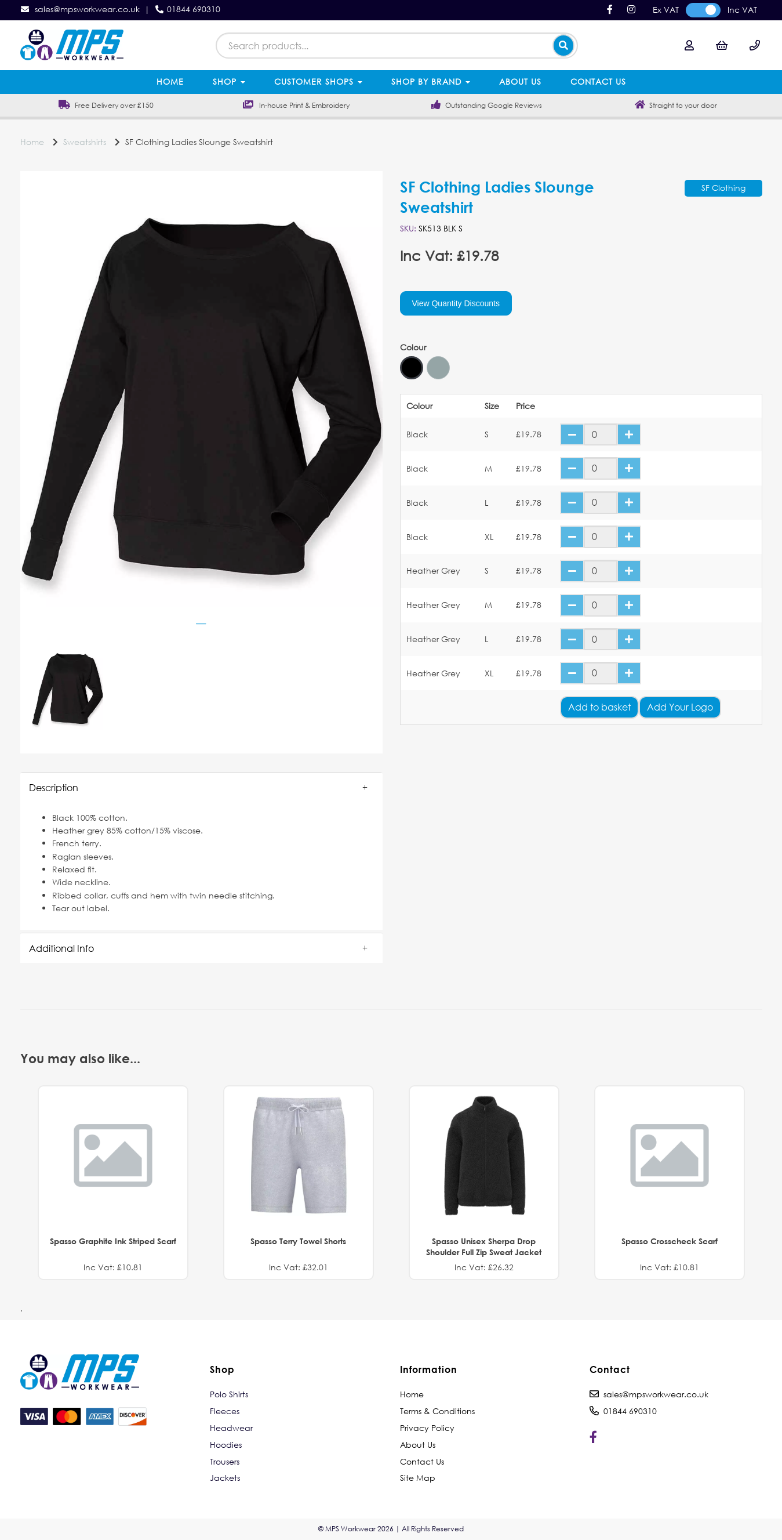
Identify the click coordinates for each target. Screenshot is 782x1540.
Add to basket (599, 707)
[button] (201, 788)
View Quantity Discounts (456, 303)
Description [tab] (53, 787)
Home (170, 81)
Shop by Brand (430, 81)
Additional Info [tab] (61, 948)
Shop (229, 81)
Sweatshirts (84, 141)
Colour (413, 347)
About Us (520, 81)
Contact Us (598, 81)
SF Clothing (723, 187)
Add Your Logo (680, 707)
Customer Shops (318, 81)
